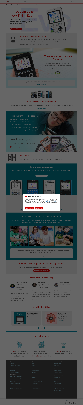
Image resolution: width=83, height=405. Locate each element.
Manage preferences (29, 208)
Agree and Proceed (39, 208)
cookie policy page (50, 201)
